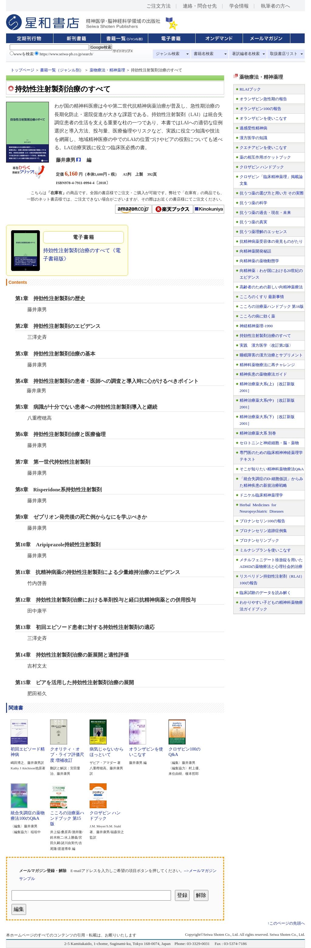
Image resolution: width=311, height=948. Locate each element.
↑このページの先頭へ (286, 923)
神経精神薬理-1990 (256, 326)
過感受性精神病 (253, 128)
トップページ (22, 70)
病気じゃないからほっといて (107, 749)
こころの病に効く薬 (257, 316)
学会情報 (239, 6)
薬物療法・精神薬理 (107, 70)
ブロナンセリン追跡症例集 (263, 530)
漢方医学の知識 (253, 138)
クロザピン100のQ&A (184, 749)
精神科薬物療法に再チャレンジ (267, 364)
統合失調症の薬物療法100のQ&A (28, 813)
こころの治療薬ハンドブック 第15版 (67, 816)
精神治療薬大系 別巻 (258, 433)
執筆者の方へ (275, 6)
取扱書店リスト (284, 54)
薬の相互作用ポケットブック (265, 157)
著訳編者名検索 (246, 54)
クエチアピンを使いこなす (263, 147)
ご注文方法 (158, 6)
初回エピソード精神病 (28, 749)
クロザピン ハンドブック (105, 813)
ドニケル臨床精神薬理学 (261, 495)
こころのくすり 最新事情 (262, 296)
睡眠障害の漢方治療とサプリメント (271, 355)
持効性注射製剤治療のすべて (265, 335)
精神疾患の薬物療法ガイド (263, 374)
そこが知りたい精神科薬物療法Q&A (272, 469)
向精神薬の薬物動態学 (259, 261)
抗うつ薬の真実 (253, 222)
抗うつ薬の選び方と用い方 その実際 (272, 193)
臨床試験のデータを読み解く (265, 592)
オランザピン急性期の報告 (263, 99)
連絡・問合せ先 (200, 6)
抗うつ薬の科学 (253, 203)
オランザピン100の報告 (260, 108)
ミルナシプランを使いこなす (265, 550)
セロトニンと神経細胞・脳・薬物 (269, 443)
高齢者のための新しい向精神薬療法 (271, 287)
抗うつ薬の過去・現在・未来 (265, 212)
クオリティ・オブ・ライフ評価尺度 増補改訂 (67, 752)
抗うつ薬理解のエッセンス (263, 231)
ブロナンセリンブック (259, 540)
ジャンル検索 (167, 54)
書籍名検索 (204, 54)
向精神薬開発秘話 (255, 251)
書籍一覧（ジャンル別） (62, 70)
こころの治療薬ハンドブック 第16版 (272, 306)
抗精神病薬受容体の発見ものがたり (271, 241)
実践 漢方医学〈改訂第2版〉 (266, 345)
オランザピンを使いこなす (146, 749)
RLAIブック (250, 89)
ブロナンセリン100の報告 (262, 521)
